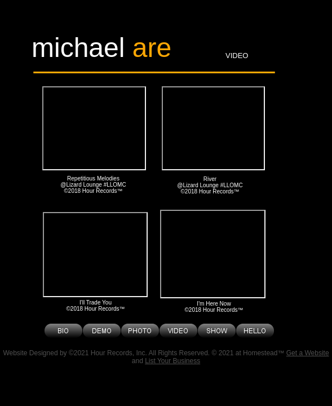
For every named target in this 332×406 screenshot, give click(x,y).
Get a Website (307, 353)
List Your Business (172, 361)
